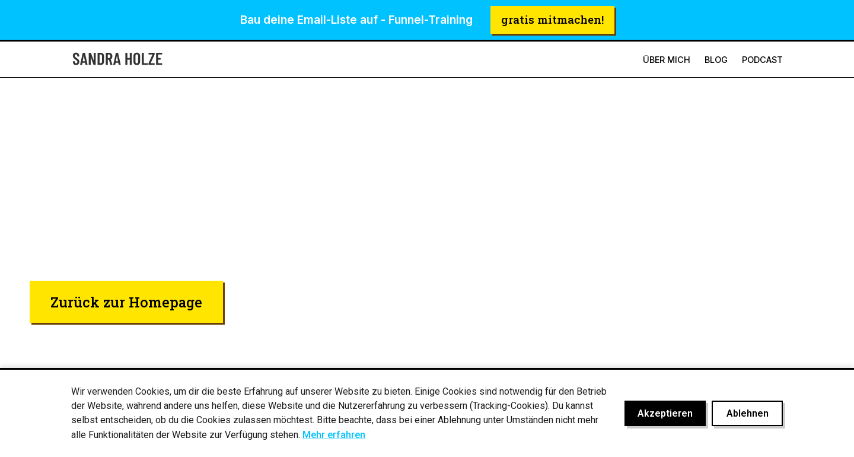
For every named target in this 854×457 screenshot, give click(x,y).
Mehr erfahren (333, 434)
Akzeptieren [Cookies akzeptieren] (665, 413)
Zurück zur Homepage (126, 302)
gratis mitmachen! (552, 19)
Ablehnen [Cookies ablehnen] (747, 413)
